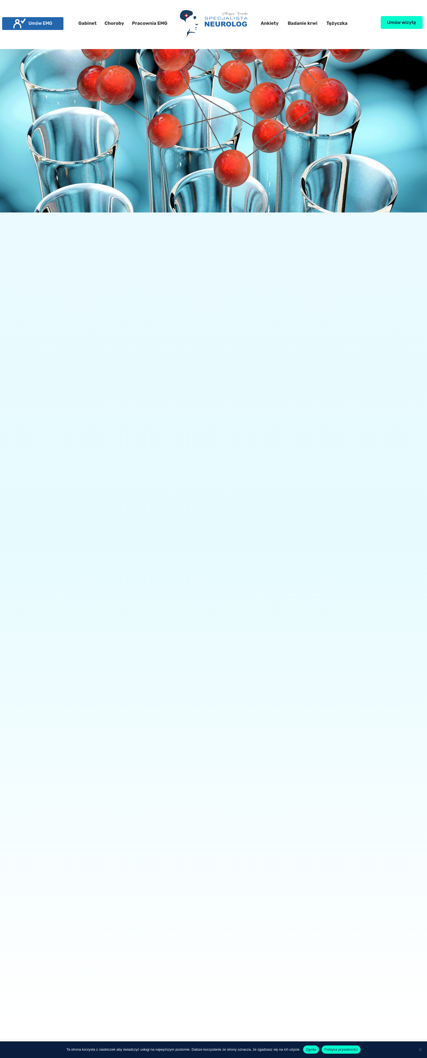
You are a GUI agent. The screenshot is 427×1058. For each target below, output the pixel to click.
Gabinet (87, 23)
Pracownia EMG (149, 23)
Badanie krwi (302, 23)
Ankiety (270, 23)
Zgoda (311, 1049)
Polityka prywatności (341, 1049)
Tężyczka (337, 23)
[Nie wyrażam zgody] (420, 1049)
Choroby (114, 23)
